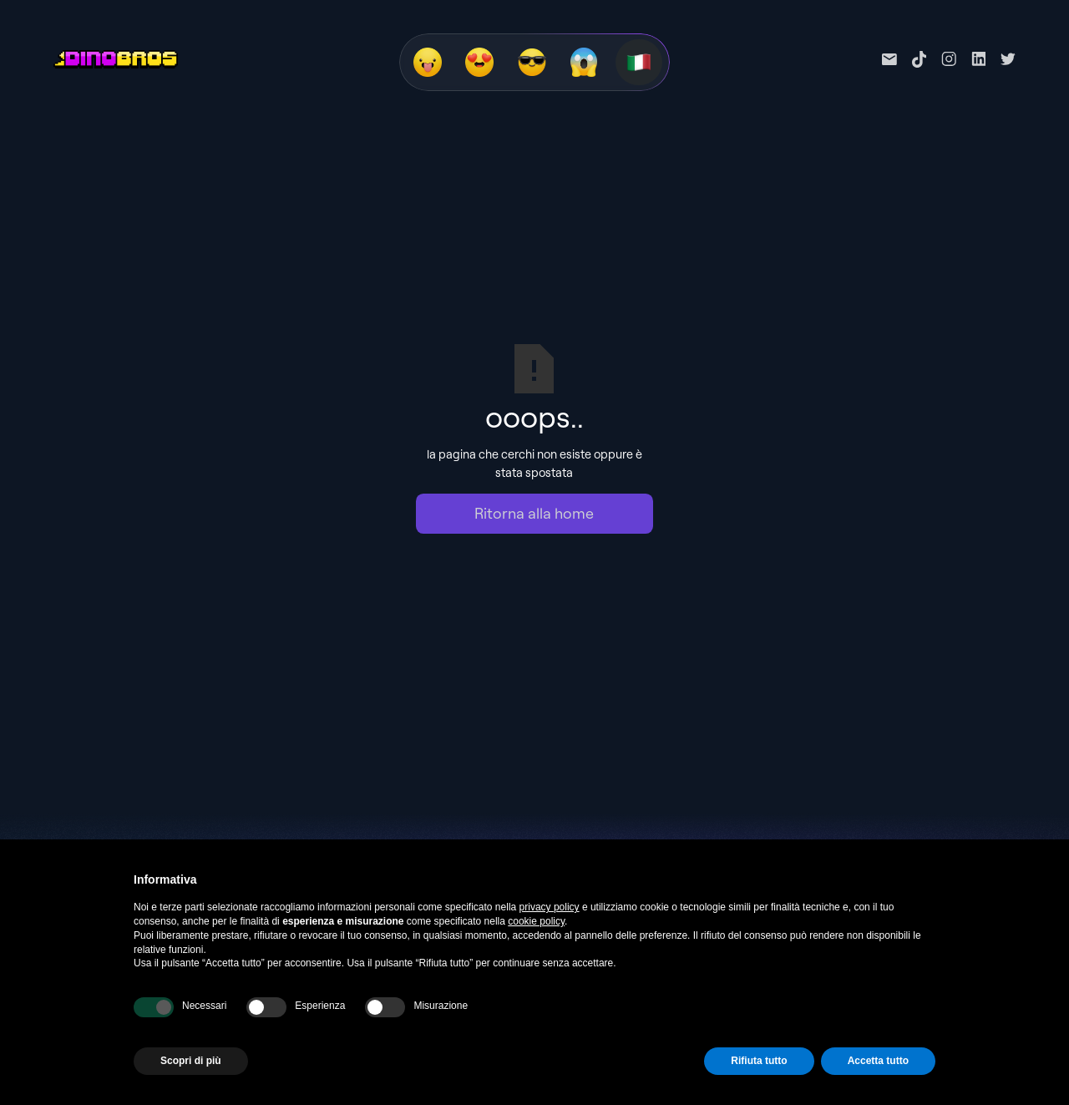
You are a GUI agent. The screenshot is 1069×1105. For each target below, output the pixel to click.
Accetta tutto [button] (878, 1061)
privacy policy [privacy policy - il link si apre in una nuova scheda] (549, 907)
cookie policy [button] (536, 921)
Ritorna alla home (534, 513)
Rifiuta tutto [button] (759, 1061)
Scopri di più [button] (190, 1061)
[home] (115, 59)
